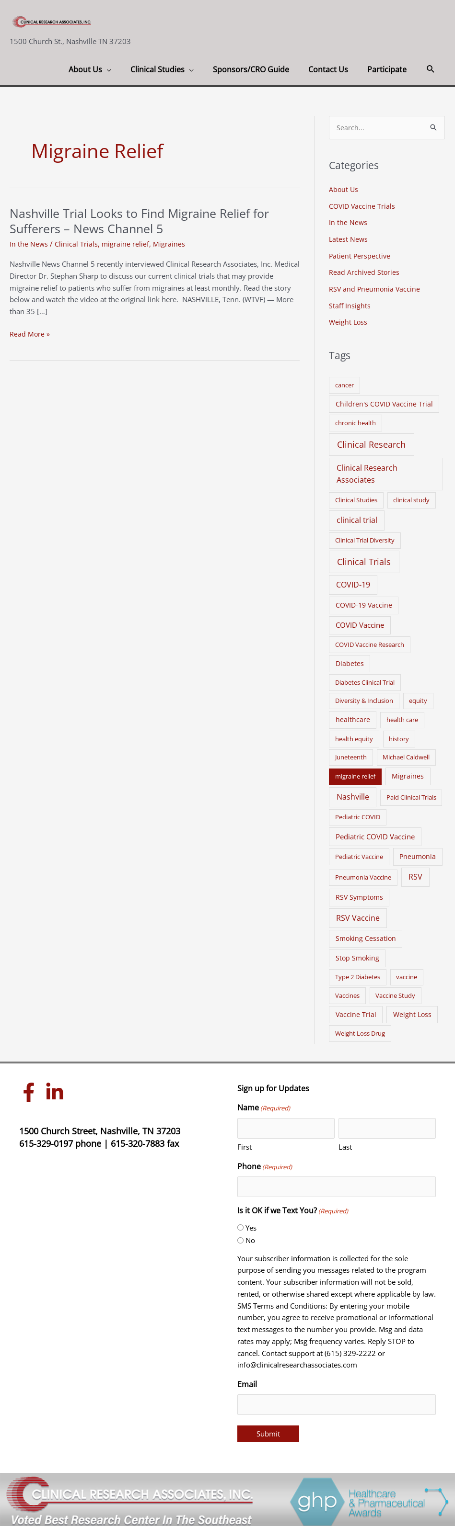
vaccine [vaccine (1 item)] (406, 973)
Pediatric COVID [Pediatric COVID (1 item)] (357, 813)
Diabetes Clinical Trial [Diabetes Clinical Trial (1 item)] (365, 679)
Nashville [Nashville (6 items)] (353, 793)
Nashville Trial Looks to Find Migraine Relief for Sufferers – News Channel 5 (147, 220)
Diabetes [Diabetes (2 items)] (350, 659)
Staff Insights (350, 302)
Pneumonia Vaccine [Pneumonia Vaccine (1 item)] (363, 874)
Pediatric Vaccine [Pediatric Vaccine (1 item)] (359, 852)
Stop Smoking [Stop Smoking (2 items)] (357, 954)
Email (247, 1381)
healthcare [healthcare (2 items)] (353, 716)
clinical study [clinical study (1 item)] (411, 496)
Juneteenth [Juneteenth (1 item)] (351, 753)
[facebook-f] (31, 1088)
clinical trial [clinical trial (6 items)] (357, 516)
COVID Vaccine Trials (363, 206)
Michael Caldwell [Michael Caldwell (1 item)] (406, 753)
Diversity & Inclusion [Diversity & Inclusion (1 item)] (364, 697)
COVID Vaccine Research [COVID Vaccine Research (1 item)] (369, 640)
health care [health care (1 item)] (402, 716)
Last (345, 1143)
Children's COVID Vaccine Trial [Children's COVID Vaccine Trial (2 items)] (384, 400)
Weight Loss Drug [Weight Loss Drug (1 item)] (360, 1030)
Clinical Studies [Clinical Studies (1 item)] (356, 496)
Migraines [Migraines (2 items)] (408, 772)
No (250, 1237)
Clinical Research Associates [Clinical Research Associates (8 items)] (367, 470)
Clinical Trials (76, 244)
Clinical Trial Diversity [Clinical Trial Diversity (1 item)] (365, 536)
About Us (344, 189)
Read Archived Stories (364, 270)
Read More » (30, 334)
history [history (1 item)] (399, 735)
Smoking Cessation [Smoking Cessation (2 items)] (366, 934)
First (244, 1143)
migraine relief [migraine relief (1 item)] (355, 773)
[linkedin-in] (57, 1088)
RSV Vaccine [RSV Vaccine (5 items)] (358, 914)
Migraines (170, 244)
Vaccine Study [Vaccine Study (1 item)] (395, 991)
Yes (251, 1224)
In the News (29, 244)
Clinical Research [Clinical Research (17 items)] (371, 441)
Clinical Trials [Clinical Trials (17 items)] (364, 558)
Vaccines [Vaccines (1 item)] (347, 991)
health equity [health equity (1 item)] (354, 735)
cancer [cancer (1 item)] (344, 381)
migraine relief (126, 244)
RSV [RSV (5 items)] (415, 873)
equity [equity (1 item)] (418, 697)
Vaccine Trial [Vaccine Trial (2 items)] (356, 1010)
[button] (431, 69)
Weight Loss (349, 319)
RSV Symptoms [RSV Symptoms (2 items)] (359, 893)
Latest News (349, 238)
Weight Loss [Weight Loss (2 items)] (412, 1010)
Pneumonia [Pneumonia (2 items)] (417, 852)
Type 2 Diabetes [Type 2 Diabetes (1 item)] (357, 973)
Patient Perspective (360, 254)
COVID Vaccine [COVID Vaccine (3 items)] (360, 621)
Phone (264, 1163)
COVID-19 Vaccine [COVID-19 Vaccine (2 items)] (364, 601)
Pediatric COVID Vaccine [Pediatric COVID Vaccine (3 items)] (375, 832)
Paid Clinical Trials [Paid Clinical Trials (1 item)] (411, 794)
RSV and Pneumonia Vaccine (375, 287)
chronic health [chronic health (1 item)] (355, 419)
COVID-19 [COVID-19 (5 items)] (353, 581)
